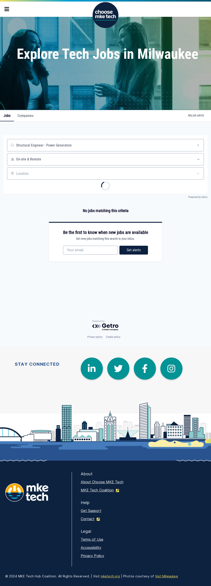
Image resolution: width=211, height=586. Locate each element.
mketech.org (110, 576)
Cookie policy (113, 337)
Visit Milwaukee (166, 576)
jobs (7, 116)
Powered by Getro (197, 197)
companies (25, 116)
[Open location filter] (198, 173)
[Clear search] (198, 145)
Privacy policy (94, 337)
